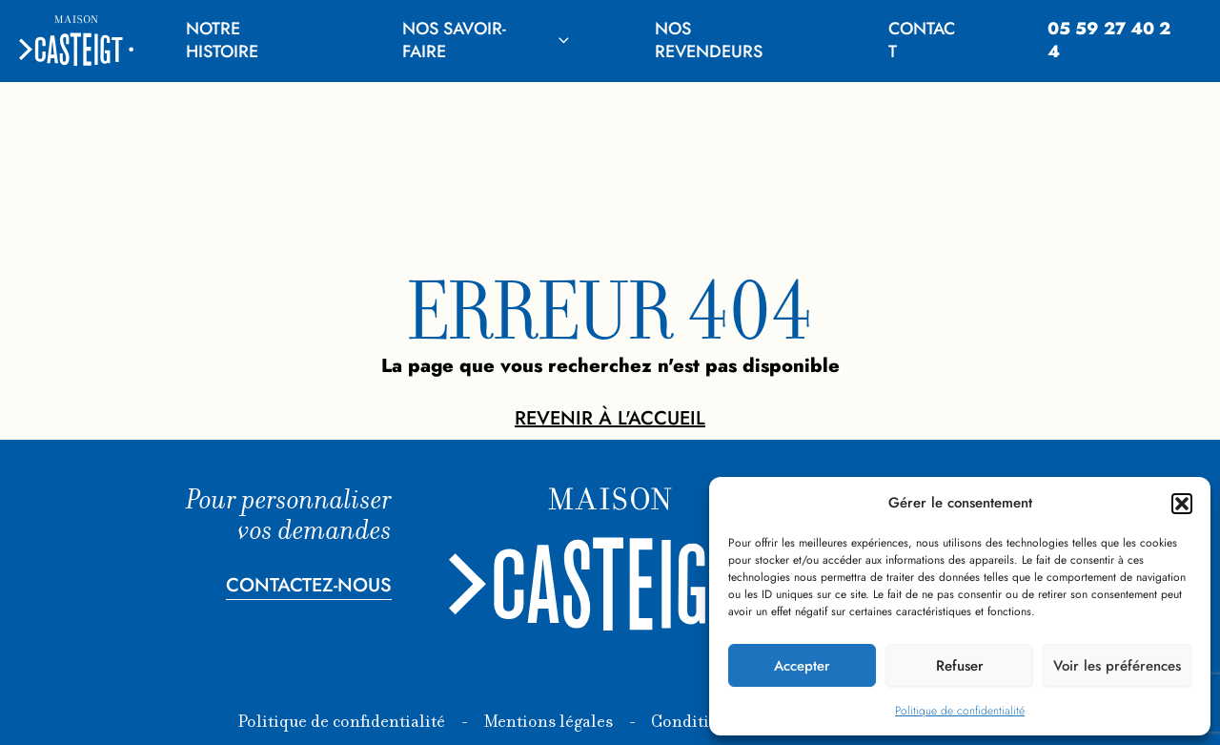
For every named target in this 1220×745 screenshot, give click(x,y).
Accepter (802, 665)
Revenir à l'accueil (610, 418)
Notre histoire (222, 39)
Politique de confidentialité (960, 710)
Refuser (960, 665)
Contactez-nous (309, 585)
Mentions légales (548, 723)
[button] (1181, 503)
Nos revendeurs (708, 39)
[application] (559, 41)
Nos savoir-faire (485, 39)
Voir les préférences (1117, 665)
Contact (921, 39)
